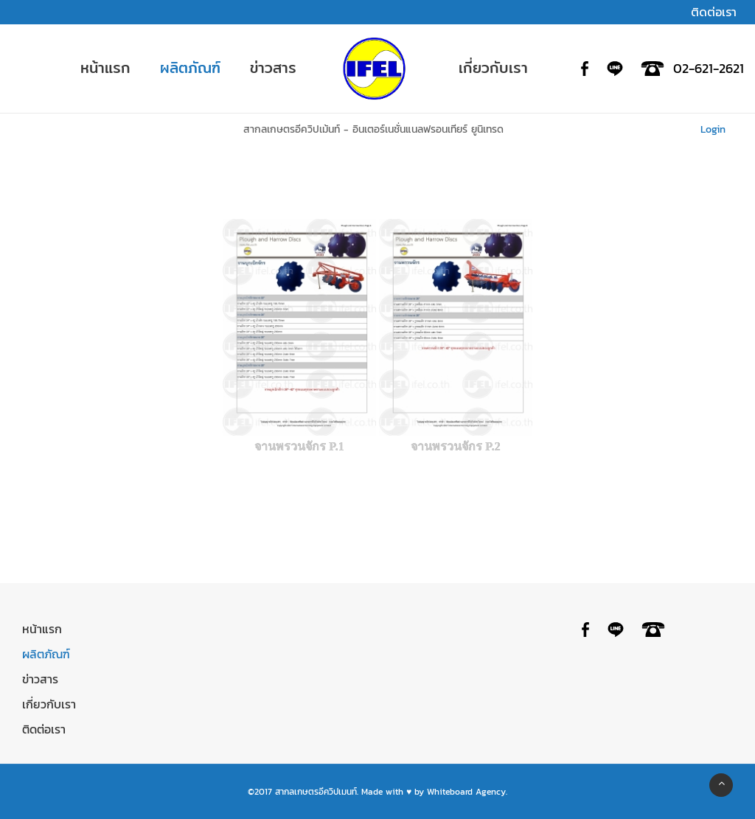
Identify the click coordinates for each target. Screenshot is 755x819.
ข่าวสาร (40, 679)
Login (714, 129)
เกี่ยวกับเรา (49, 704)
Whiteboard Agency (466, 791)
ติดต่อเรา (44, 729)
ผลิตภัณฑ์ (46, 654)
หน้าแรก (42, 629)
